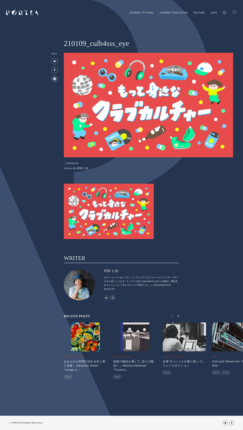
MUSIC (68, 377)
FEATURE (199, 12)
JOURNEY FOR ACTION (173, 12)
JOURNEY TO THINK (141, 12)
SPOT (214, 12)
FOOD (226, 373)
